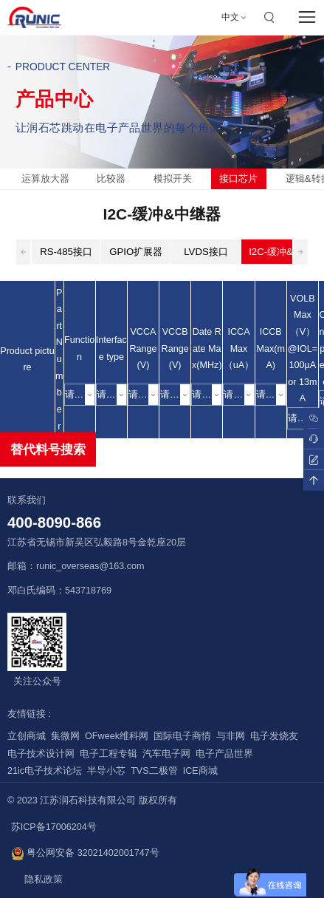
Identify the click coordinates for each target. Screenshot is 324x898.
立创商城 (26, 736)
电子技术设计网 (41, 754)
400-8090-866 (54, 522)
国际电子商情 (182, 736)
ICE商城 (200, 771)
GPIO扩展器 (135, 251)
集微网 (65, 736)
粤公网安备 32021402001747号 (85, 853)
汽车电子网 (166, 754)
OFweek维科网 (116, 736)
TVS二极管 (154, 771)
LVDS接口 (205, 251)
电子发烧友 (274, 736)
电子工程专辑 (108, 754)
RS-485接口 (66, 251)
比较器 (111, 178)
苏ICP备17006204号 (54, 827)
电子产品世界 (224, 754)
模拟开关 (173, 178)
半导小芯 (106, 771)
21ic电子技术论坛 (44, 771)
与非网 (230, 736)
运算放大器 (45, 178)
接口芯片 (238, 178)
